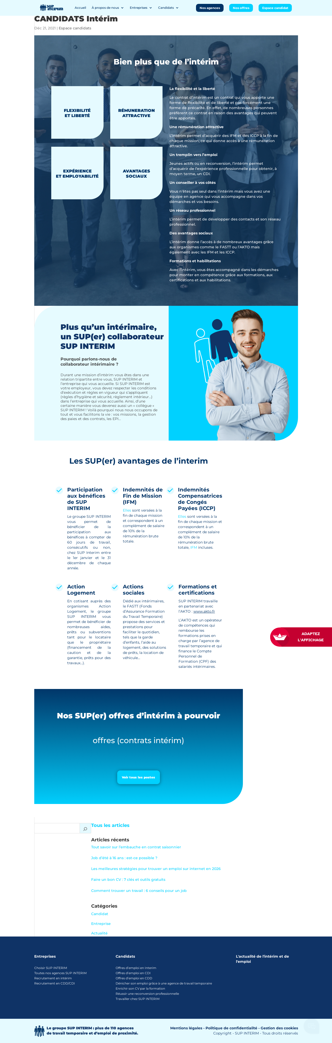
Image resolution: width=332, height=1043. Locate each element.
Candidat (99, 913)
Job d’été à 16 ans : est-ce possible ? (124, 858)
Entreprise (101, 923)
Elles (127, 510)
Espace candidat (275, 8)
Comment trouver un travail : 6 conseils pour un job (139, 890)
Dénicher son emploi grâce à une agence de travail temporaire (164, 983)
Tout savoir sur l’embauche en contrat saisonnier (136, 847)
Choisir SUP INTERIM (50, 968)
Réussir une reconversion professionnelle (147, 994)
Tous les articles (110, 825)
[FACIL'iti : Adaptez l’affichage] (306, 637)
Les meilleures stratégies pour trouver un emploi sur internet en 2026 (156, 868)
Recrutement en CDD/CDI (54, 983)
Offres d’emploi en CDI (133, 973)
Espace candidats (75, 28)
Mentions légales (186, 1028)
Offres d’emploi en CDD (134, 978)
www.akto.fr (204, 611)
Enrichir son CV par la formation (140, 988)
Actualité (99, 933)
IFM (193, 547)
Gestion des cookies (279, 1028)
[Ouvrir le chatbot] (311, 1027)
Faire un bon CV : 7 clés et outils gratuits (128, 879)
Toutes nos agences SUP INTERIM (60, 973)
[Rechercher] (85, 828)
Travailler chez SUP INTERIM (137, 999)
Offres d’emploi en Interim (136, 968)
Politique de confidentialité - (233, 1028)
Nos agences (210, 8)
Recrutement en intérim (53, 978)
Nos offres (241, 8)
